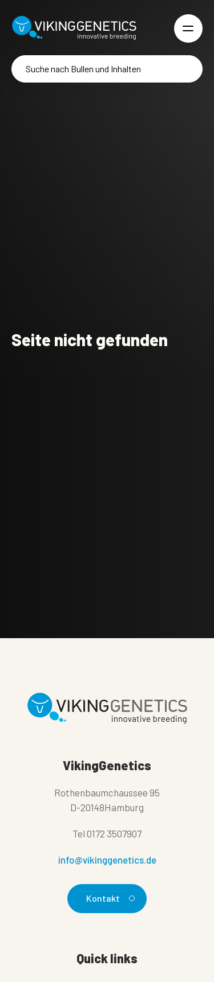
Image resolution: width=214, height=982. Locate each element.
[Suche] (107, 69)
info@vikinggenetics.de (107, 859)
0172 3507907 (114, 833)
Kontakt (108, 898)
